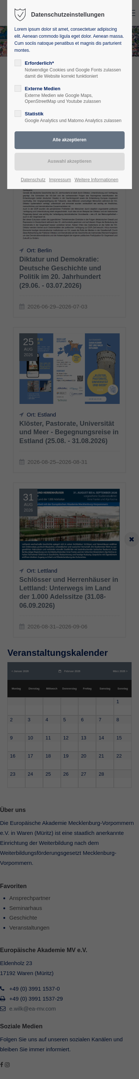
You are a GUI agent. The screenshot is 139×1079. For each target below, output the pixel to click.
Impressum (60, 179)
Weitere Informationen (96, 179)
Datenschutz (33, 179)
